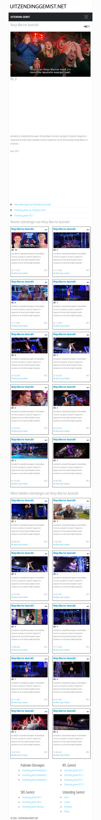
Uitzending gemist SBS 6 (31, 802)
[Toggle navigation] (86, 17)
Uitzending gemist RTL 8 (73, 784)
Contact (67, 802)
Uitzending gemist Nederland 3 (34, 779)
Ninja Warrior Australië (24, 24)
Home (66, 797)
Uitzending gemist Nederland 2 (34, 775)
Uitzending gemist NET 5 (32, 797)
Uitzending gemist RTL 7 (24, 215)
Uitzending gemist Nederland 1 (34, 770)
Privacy (67, 811)
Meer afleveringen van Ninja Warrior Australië (32, 204)
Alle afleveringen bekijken (19, 273)
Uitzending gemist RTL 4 (73, 770)
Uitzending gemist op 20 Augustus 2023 (30, 210)
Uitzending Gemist (20, 17)
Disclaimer (68, 806)
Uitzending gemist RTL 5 (73, 775)
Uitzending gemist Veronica (33, 806)
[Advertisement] (50, 105)
